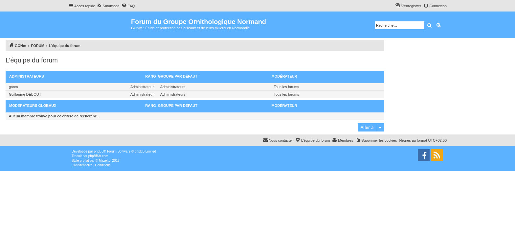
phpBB (99, 151)
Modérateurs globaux (32, 106)
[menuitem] (108, 6)
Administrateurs (26, 76)
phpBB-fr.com (98, 156)
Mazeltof (105, 160)
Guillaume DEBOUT (25, 94)
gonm (13, 87)
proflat (84, 160)
